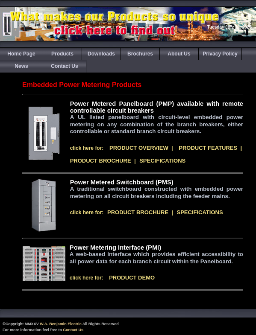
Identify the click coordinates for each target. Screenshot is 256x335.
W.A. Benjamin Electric (61, 324)
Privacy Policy (220, 54)
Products (62, 54)
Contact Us (64, 66)
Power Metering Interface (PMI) (115, 247)
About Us (179, 54)
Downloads (101, 54)
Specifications (162, 160)
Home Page (21, 54)
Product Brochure (100, 160)
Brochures (140, 54)
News (21, 66)
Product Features (208, 148)
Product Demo (132, 277)
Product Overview (138, 148)
